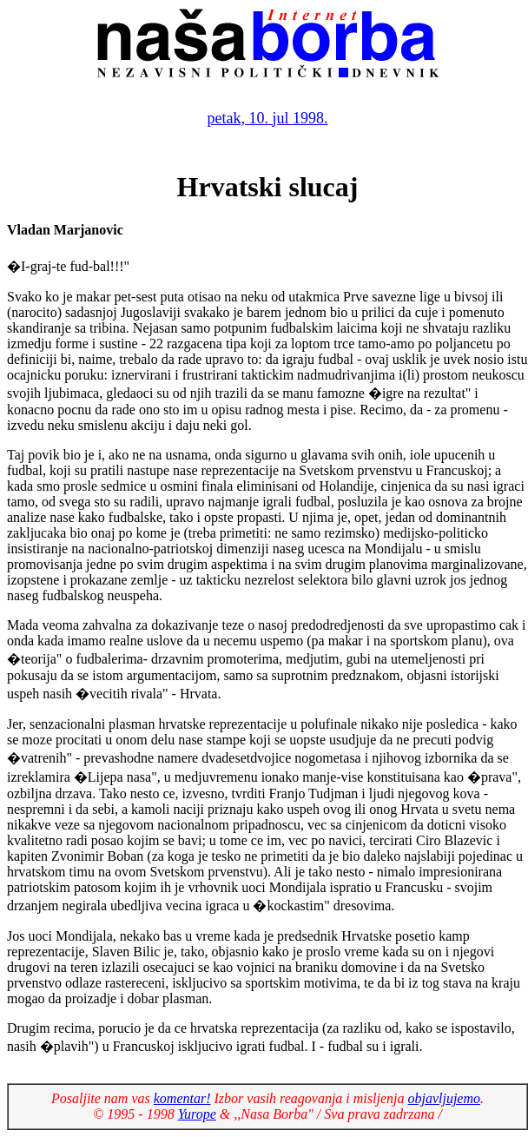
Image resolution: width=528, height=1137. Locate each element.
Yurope (197, 1114)
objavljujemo (443, 1098)
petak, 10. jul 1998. (268, 118)
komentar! (182, 1098)
